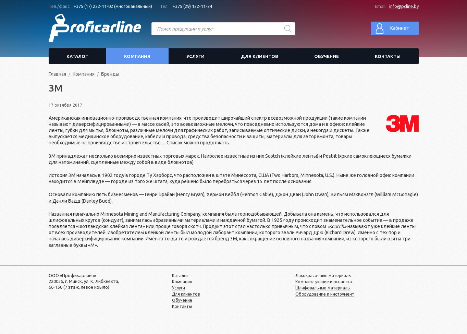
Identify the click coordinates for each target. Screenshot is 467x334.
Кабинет (391, 28)
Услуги (195, 56)
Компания (137, 56)
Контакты (388, 56)
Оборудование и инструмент (324, 294)
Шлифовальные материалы (323, 288)
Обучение (326, 56)
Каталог (77, 56)
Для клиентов (259, 56)
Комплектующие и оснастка (323, 281)
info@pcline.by (404, 6)
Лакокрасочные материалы (323, 275)
